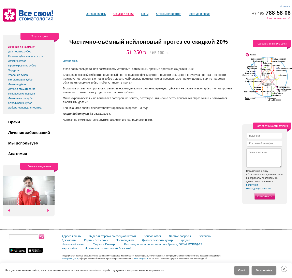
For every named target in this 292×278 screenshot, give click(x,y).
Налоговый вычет (73, 244)
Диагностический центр (157, 240)
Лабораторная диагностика (24, 107)
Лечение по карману (21, 46)
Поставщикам (125, 240)
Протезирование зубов (22, 65)
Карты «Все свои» (96, 240)
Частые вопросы (180, 236)
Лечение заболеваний (29, 132)
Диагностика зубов (19, 51)
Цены (144, 13)
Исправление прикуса (21, 93)
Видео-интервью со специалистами (112, 236)
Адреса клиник (71, 236)
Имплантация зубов (20, 79)
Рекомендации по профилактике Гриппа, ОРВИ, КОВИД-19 (163, 244)
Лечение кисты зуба (20, 98)
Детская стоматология (21, 88)
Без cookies (264, 270)
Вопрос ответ (152, 236)
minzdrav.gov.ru (141, 258)
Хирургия (13, 70)
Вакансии (205, 236)
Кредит (185, 240)
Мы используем (23, 143)
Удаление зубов (18, 74)
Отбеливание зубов (20, 102)
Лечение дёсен (17, 84)
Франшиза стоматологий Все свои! (108, 248)
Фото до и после (199, 13)
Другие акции (70, 61)
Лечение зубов (17, 60)
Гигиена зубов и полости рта (25, 56)
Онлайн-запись (96, 13)
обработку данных (114, 270)
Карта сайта (69, 248)
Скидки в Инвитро (104, 244)
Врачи (14, 122)
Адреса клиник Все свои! (272, 43)
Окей (241, 270)
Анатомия (17, 153)
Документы (69, 240)
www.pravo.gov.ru (70, 258)
